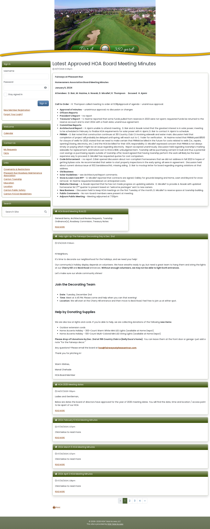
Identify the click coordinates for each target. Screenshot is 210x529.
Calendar (8, 133)
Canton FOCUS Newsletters (18, 193)
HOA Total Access (115, 524)
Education (9, 182)
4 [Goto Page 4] (140, 500)
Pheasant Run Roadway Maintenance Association (23, 174)
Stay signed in (15, 94)
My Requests (10, 149)
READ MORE (60, 227)
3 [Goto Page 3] (134, 500)
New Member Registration (17, 110)
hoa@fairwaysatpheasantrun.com (117, 347)
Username (9, 70)
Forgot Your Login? (13, 114)
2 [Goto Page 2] (129, 500)
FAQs (6, 153)
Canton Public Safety (15, 190)
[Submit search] (45, 212)
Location (8, 186)
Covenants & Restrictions (17, 169)
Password (8, 82)
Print (56, 507)
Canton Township (13, 179)
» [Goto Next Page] (144, 500)
